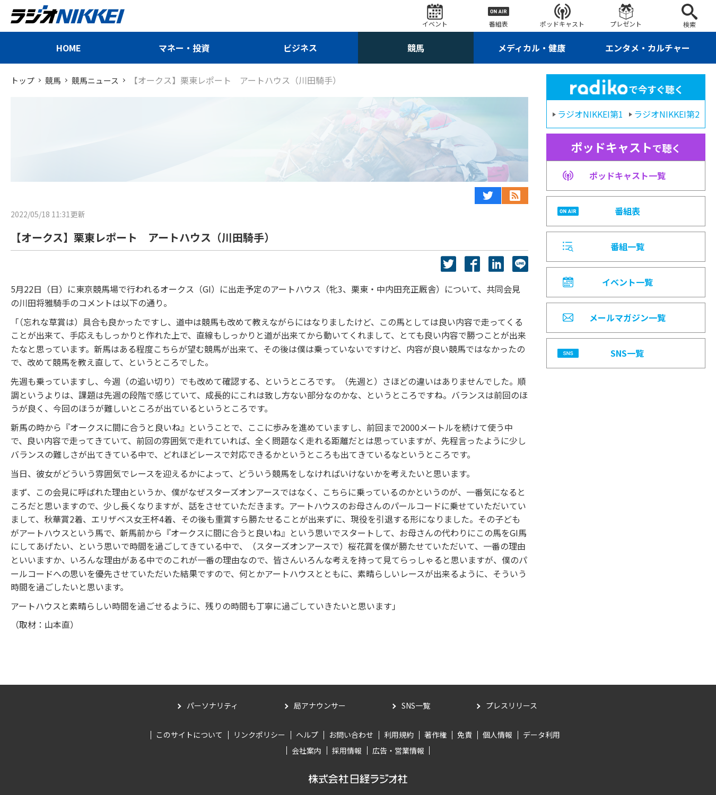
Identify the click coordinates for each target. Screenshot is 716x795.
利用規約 (399, 734)
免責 (464, 734)
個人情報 (497, 734)
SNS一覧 (415, 705)
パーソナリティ (212, 705)
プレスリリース (511, 705)
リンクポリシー (259, 734)
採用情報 (347, 750)
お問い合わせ (351, 734)
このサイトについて (189, 734)
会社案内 (306, 750)
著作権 (435, 734)
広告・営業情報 (398, 750)
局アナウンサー (320, 705)
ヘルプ (307, 734)
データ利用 (541, 734)
